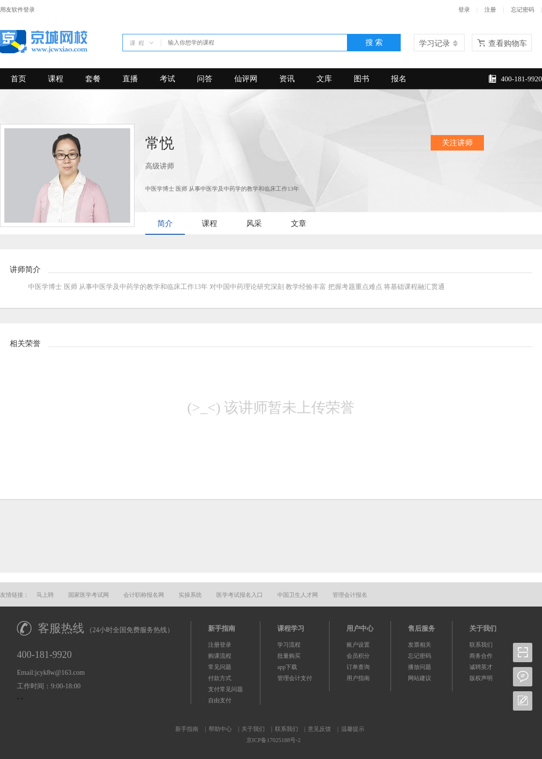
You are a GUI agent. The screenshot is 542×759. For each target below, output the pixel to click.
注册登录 (219, 644)
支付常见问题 (225, 689)
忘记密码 (522, 9)
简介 (165, 223)
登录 (464, 9)
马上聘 (45, 595)
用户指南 (358, 678)
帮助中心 (220, 729)
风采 (254, 223)
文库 (324, 79)
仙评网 (245, 79)
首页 (18, 79)
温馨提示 (352, 729)
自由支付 (219, 700)
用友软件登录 (17, 9)
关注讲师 (457, 142)
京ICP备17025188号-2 (273, 740)
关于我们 (253, 729)
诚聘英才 (481, 667)
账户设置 (358, 644)
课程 (55, 79)
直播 (130, 79)
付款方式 (219, 678)
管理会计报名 (349, 595)
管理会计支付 (294, 678)
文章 (298, 223)
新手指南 (186, 729)
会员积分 (358, 656)
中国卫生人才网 (297, 595)
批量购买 (289, 656)
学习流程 (289, 644)
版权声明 (481, 678)
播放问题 (419, 667)
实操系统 (190, 595)
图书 (361, 79)
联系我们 (481, 644)
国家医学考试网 (88, 595)
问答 (204, 79)
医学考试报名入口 (239, 595)
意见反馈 (319, 729)
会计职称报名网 (143, 595)
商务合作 (481, 656)
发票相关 (419, 644)
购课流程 (219, 656)
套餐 (93, 79)
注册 (490, 9)
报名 (398, 79)
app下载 (287, 667)
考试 (167, 79)
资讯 (287, 79)
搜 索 (374, 42)
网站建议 (419, 678)
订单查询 (358, 667)
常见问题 (219, 667)
